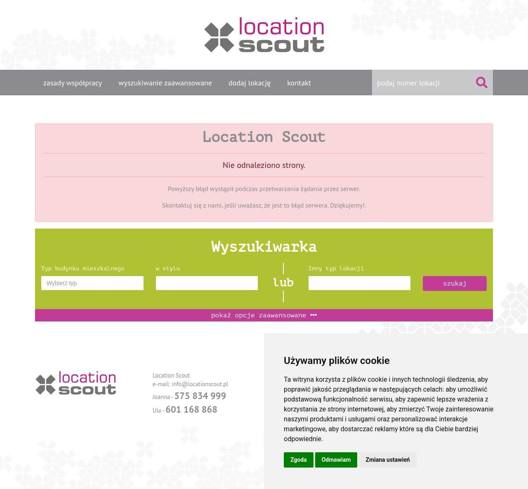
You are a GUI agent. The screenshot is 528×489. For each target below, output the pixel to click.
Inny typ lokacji (336, 268)
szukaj (455, 283)
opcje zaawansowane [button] (264, 315)
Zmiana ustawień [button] (387, 459)
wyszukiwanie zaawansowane (165, 82)
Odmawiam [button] (336, 459)
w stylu (168, 268)
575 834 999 (200, 396)
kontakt (299, 82)
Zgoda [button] (298, 459)
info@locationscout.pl (200, 384)
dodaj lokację (250, 82)
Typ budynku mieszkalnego (83, 268)
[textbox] (92, 283)
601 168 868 (191, 409)
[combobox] (92, 283)
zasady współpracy (72, 82)
